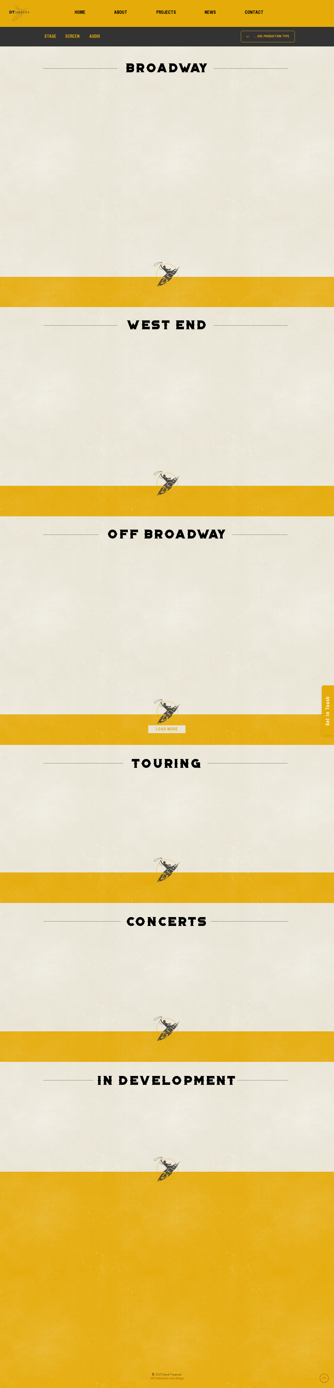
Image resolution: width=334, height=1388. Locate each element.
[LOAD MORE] (167, 729)
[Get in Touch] (328, 710)
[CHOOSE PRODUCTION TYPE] (268, 36)
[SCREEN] (72, 37)
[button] (50, 37)
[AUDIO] (95, 37)
